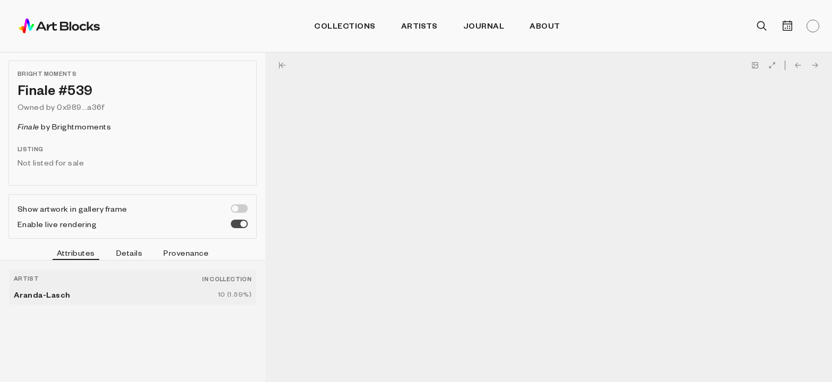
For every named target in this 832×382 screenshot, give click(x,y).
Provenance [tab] (186, 252)
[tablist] (132, 254)
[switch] (239, 208)
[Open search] (762, 26)
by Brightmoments (64, 126)
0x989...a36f (80, 106)
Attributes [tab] (76, 254)
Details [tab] (129, 252)
